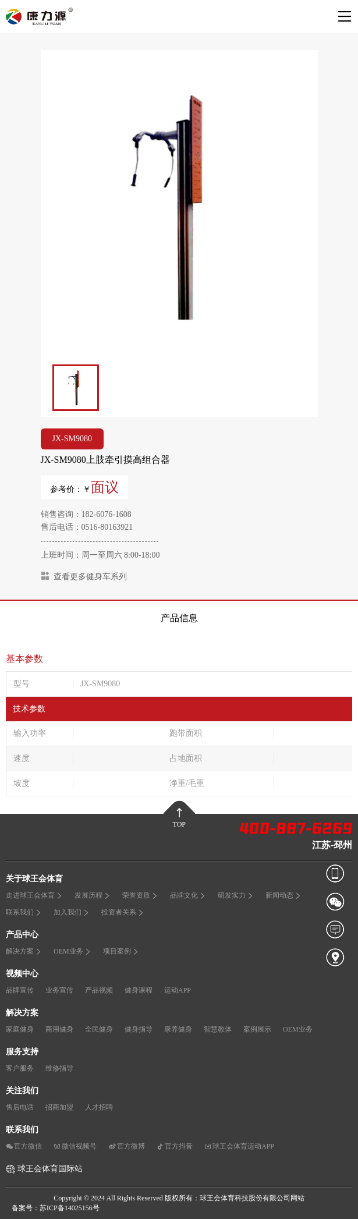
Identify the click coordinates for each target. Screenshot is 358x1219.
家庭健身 (20, 1029)
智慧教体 (218, 1029)
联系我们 (24, 912)
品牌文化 (188, 895)
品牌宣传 (20, 990)
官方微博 (126, 1146)
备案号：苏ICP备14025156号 (56, 1208)
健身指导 (139, 1029)
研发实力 (236, 895)
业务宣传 (59, 990)
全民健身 (99, 1029)
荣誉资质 (140, 895)
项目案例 (121, 951)
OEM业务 (72, 951)
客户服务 (20, 1068)
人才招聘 (99, 1107)
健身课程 (139, 990)
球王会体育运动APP (239, 1146)
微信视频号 (75, 1146)
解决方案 (24, 951)
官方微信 (24, 1146)
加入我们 (72, 912)
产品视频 (99, 990)
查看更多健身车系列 (84, 576)
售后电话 (20, 1107)
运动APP (177, 990)
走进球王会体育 (34, 895)
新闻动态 (283, 895)
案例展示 (257, 1029)
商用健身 (59, 1029)
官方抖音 (175, 1146)
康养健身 (178, 1029)
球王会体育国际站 (50, 1168)
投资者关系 (122, 912)
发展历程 (93, 895)
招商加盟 (59, 1107)
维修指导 (59, 1068)
